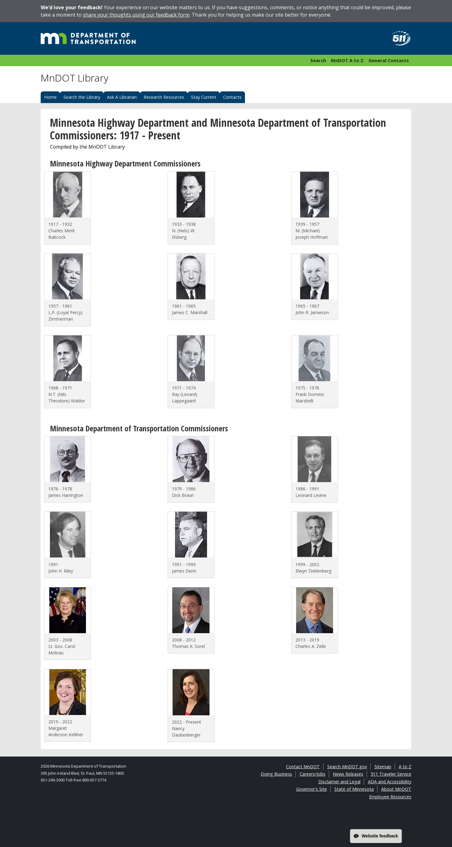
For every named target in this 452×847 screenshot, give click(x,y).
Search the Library (81, 97)
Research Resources (164, 97)
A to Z (405, 766)
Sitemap (382, 766)
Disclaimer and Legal (339, 782)
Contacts (232, 97)
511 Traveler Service (391, 774)
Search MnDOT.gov (347, 766)
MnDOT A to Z (347, 60)
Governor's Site (311, 789)
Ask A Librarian (122, 97)
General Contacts (389, 60)
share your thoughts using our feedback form (136, 14)
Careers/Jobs (312, 774)
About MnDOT (396, 789)
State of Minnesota (354, 789)
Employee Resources (390, 797)
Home (50, 97)
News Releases (348, 774)
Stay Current (203, 97)
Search (318, 60)
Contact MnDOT (303, 766)
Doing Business (276, 774)
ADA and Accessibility (389, 782)
